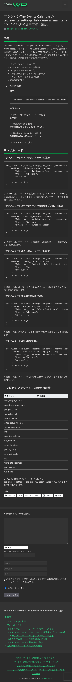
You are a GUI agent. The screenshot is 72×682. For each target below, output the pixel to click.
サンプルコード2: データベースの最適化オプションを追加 (39, 632)
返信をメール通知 (14, 588)
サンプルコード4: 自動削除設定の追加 (29, 639)
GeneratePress (47, 678)
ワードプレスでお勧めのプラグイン (22, 669)
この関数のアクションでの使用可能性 (24, 645)
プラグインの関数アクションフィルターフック (36, 665)
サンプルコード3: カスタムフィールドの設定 (33, 635)
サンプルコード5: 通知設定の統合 (27, 642)
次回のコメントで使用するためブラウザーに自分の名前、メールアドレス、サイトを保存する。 (36, 580)
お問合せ (36, 673)
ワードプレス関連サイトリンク (52, 669)
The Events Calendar (17, 28)
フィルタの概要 (19, 621)
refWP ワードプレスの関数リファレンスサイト (36, 658)
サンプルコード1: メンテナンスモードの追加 (33, 629)
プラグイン (34, 28)
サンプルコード (14, 624)
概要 (9, 617)
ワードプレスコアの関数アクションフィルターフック (36, 662)
